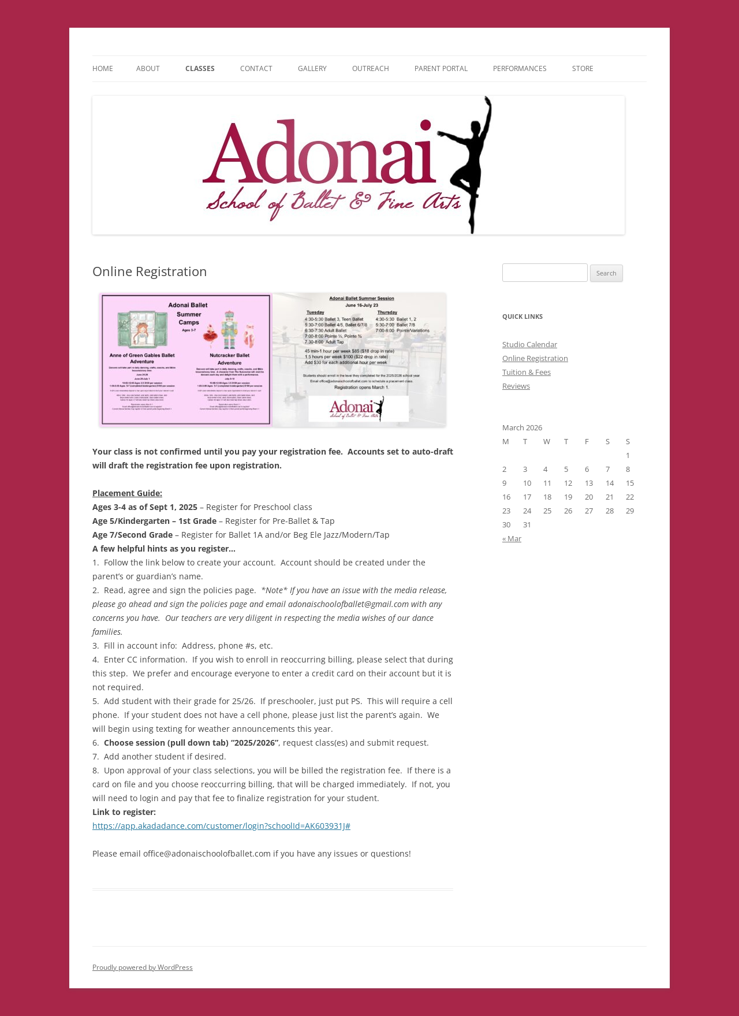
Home (102, 68)
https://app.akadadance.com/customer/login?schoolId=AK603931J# (221, 825)
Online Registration (535, 358)
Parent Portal (441, 68)
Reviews (516, 386)
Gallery (312, 68)
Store (583, 68)
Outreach (370, 68)
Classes (200, 68)
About (148, 68)
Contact (256, 68)
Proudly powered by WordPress (142, 967)
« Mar (511, 538)
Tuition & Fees (526, 372)
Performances (520, 68)
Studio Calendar (529, 344)
